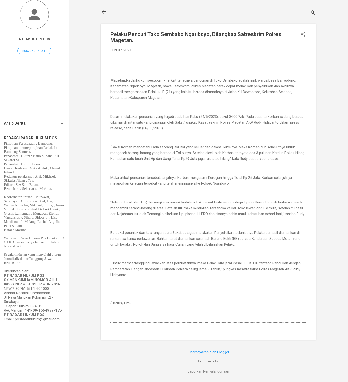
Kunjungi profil (34, 50)
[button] (303, 34)
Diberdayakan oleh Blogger (208, 352)
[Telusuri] (313, 13)
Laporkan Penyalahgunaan (208, 371)
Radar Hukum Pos (34, 39)
